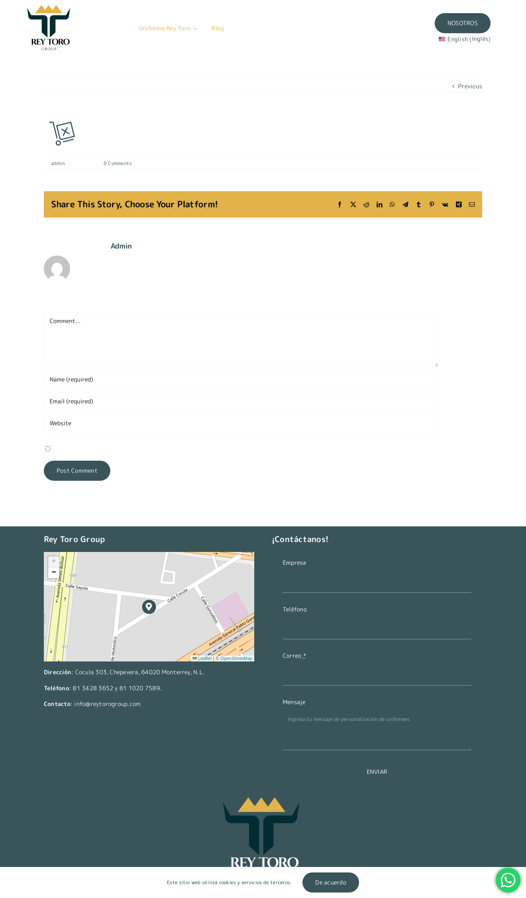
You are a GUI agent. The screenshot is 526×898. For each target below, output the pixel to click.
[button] (149, 607)
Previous (470, 86)
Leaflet (202, 658)
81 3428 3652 (93, 688)
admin (58, 163)
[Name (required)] (241, 380)
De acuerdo (330, 882)
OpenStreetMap (236, 658)
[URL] (241, 423)
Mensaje (294, 702)
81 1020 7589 (139, 688)
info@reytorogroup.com (107, 704)
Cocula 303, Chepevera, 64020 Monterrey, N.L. (140, 672)
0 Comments (118, 163)
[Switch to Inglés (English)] (469, 39)
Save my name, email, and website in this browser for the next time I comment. (160, 448)
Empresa (294, 563)
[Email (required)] (241, 401)
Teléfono (295, 609)
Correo (294, 656)
